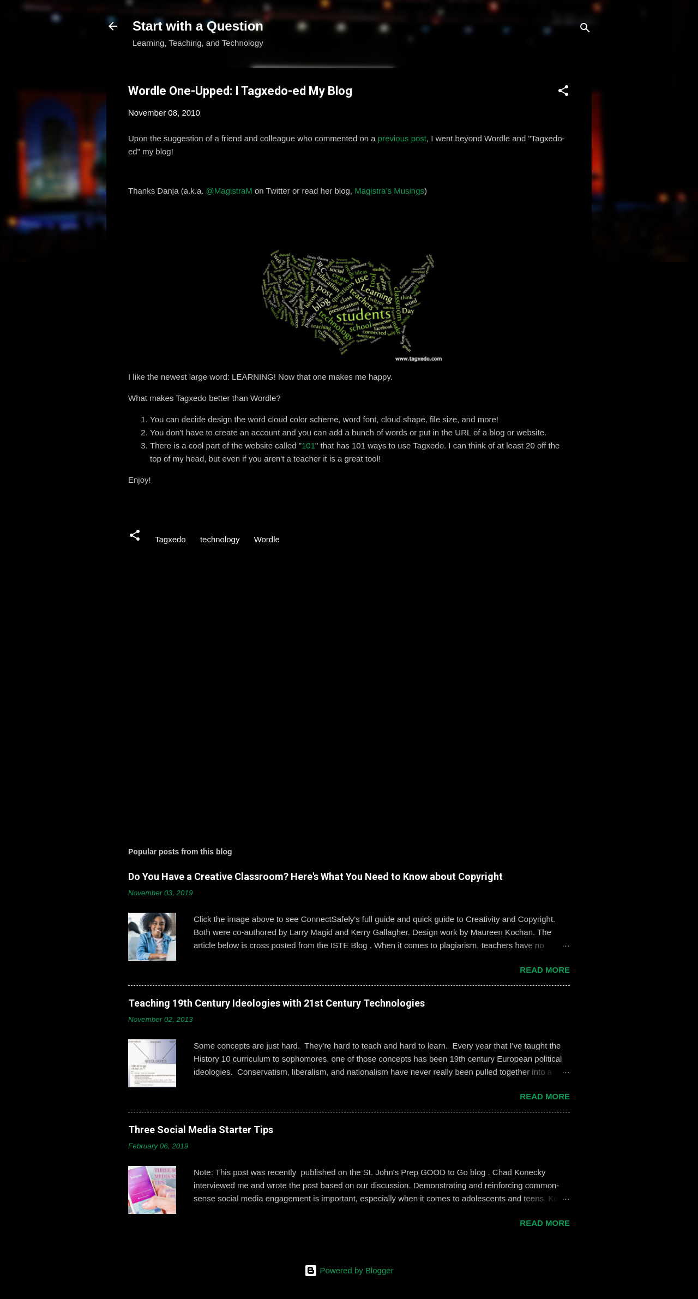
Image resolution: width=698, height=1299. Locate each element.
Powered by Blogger (348, 1270)
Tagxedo (170, 539)
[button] (563, 92)
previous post (402, 138)
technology (220, 539)
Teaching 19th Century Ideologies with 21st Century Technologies (276, 1003)
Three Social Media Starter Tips (200, 1129)
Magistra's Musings (389, 190)
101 (308, 445)
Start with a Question (198, 26)
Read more (545, 969)
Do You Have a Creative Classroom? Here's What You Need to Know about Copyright (315, 876)
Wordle (267, 539)
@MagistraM (229, 190)
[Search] (585, 29)
